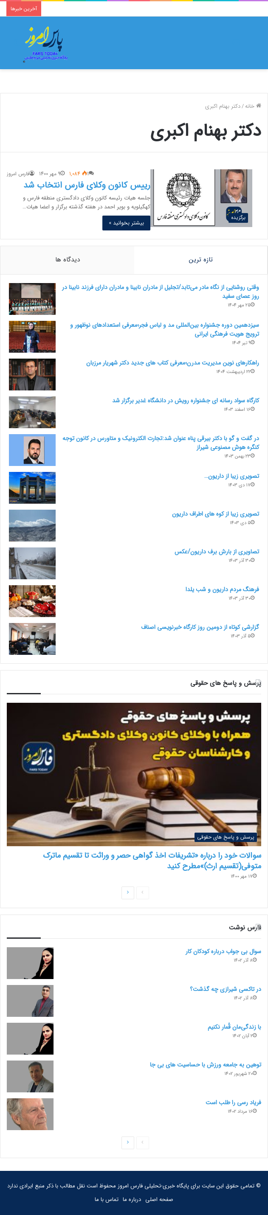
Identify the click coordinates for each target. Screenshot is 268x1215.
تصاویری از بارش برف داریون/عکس (217, 551)
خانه (253, 106)
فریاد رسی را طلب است (233, 1102)
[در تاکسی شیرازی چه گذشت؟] (30, 1001)
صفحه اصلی (159, 1199)
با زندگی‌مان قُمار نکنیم (234, 1027)
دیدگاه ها (67, 260)
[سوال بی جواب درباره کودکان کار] (30, 963)
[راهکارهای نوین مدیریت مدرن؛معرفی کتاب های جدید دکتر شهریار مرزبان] (32, 374)
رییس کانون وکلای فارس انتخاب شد (86, 185)
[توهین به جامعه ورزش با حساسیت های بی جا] (30, 1076)
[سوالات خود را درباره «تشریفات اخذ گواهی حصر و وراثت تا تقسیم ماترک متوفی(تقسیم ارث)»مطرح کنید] (134, 774)
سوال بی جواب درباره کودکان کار (223, 951)
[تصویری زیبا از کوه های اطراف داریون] (32, 526)
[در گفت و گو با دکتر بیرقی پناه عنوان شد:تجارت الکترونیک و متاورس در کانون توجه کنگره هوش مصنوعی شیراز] (32, 450)
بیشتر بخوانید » (126, 223)
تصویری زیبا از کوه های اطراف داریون (215, 514)
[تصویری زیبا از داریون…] (32, 488)
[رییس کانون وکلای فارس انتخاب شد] (201, 198)
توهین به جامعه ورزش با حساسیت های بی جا (205, 1064)
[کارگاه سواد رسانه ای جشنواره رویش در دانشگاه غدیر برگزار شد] (32, 412)
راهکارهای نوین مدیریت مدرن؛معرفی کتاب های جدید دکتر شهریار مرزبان (172, 363)
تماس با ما (106, 1199)
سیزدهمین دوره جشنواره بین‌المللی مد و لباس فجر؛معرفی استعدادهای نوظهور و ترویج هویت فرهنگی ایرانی (164, 329)
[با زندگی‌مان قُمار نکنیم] (30, 1039)
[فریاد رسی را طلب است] (30, 1114)
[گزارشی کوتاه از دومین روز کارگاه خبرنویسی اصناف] (32, 639)
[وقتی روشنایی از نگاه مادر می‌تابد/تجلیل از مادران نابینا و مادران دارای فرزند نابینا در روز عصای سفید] (32, 299)
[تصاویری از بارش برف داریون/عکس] (32, 563)
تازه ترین (201, 260)
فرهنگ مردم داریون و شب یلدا (222, 589)
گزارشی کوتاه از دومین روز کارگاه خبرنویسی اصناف (200, 627)
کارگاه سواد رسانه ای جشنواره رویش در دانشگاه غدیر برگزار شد (185, 400)
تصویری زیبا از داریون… (231, 476)
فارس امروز (18, 174)
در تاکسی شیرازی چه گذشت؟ (225, 989)
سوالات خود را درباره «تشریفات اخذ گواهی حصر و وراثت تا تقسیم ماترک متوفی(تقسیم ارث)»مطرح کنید (152, 861)
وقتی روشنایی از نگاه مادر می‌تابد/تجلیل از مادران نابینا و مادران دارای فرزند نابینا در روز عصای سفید (160, 292)
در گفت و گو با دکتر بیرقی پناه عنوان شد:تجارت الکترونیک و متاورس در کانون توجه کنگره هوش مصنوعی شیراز (160, 443)
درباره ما (132, 1199)
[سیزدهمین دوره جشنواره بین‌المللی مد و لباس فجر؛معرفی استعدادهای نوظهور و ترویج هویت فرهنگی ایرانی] (32, 337)
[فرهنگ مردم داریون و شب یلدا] (32, 601)
